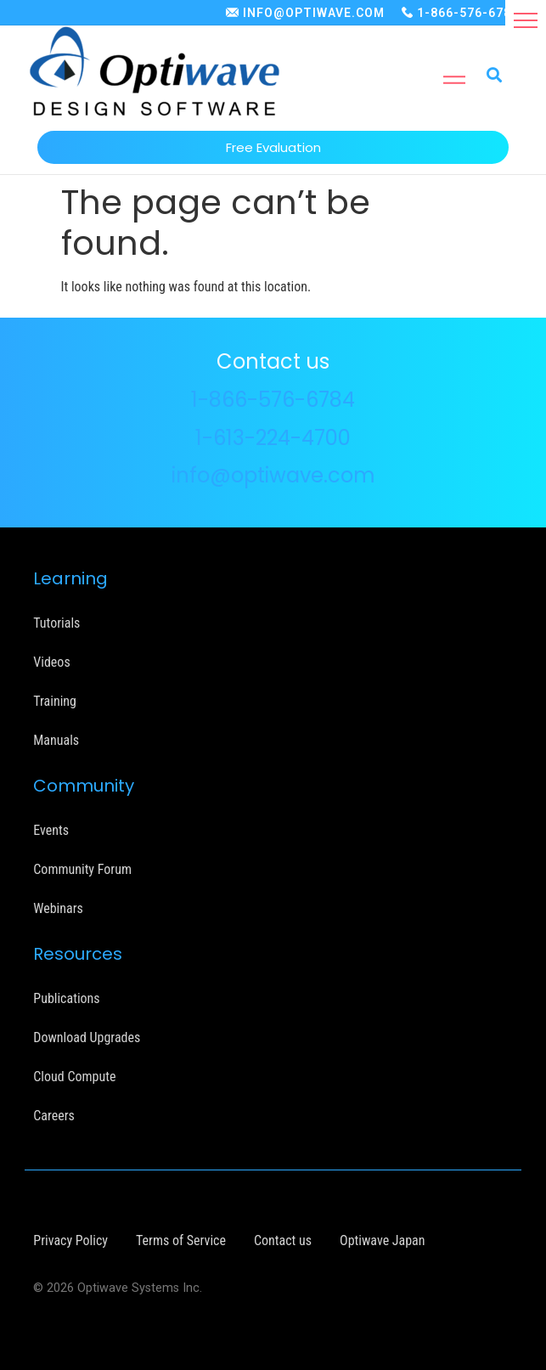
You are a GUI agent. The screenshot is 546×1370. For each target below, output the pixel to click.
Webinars (58, 908)
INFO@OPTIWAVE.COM (314, 13)
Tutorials (56, 623)
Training (54, 701)
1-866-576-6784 (468, 13)
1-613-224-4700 (273, 438)
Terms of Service (181, 1240)
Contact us (283, 1240)
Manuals (56, 740)
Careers (54, 1116)
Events (51, 830)
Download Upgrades (86, 1037)
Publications (66, 998)
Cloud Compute (74, 1076)
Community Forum (82, 869)
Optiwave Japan (382, 1240)
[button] (525, 20)
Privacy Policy (70, 1240)
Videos (51, 662)
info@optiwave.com (273, 475)
